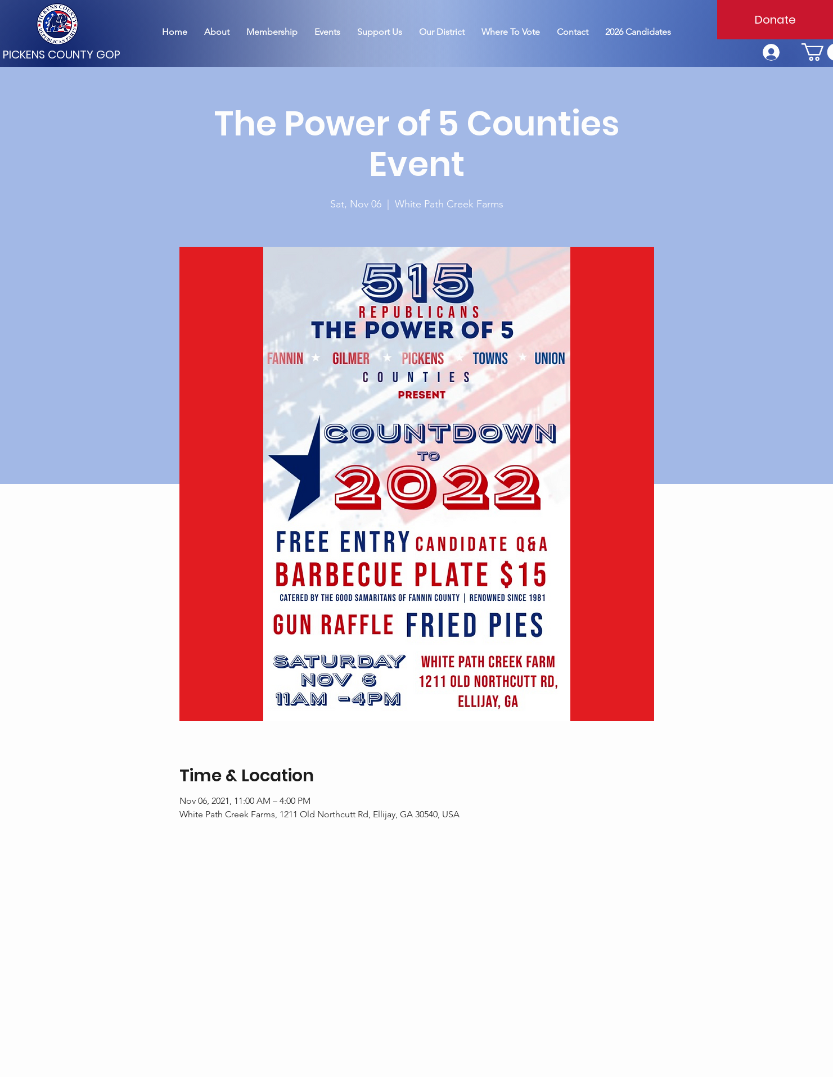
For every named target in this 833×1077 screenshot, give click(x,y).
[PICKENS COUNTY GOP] (63, 54)
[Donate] (775, 19)
